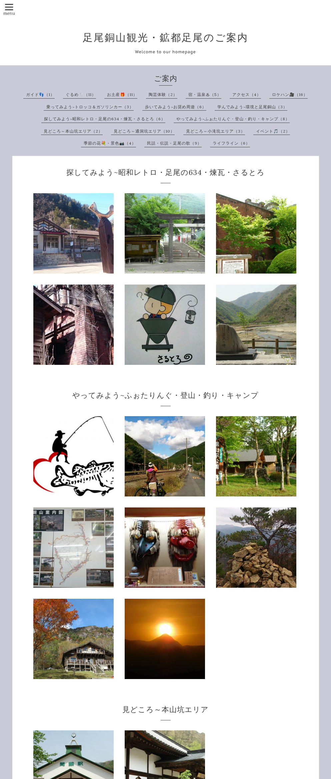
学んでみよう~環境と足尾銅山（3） (252, 106)
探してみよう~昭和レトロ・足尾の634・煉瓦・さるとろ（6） (104, 118)
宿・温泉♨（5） (204, 94)
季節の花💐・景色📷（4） (110, 143)
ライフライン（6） (231, 143)
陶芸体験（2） (163, 94)
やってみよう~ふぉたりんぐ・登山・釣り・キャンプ (165, 395)
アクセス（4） (246, 94)
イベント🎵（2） (273, 131)
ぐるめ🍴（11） (81, 94)
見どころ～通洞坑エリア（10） (144, 131)
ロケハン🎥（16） (290, 94)
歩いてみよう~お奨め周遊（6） (175, 106)
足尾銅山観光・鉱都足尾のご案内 (165, 37)
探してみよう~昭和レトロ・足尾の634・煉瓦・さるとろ (165, 172)
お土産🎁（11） (122, 94)
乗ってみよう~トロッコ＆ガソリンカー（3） (90, 106)
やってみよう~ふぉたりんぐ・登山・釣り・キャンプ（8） (233, 118)
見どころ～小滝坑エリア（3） (215, 131)
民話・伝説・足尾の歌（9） (174, 143)
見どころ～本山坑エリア (165, 709)
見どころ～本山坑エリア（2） (73, 131)
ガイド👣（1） (40, 94)
